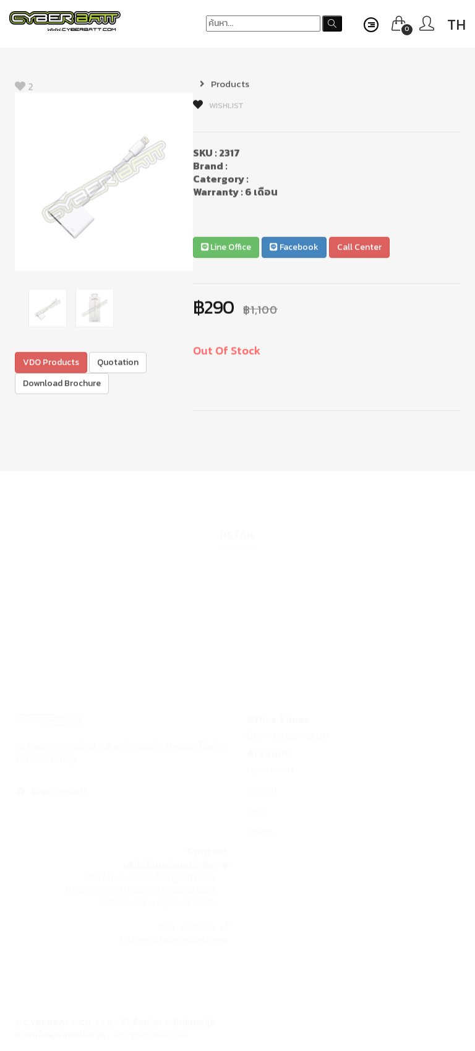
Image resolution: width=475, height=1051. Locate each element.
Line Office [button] (226, 248)
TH (456, 24)
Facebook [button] (294, 248)
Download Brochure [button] (62, 384)
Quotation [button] (118, 363)
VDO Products (51, 363)
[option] (104, 183)
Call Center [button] (359, 248)
